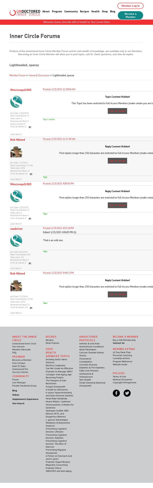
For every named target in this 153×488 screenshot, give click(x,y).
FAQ (14, 352)
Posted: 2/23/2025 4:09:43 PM (58, 183)
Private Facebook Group (24, 385)
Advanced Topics (58, 356)
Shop (105, 11)
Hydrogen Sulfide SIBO (57, 410)
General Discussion (39, 75)
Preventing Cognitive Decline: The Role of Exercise (56, 443)
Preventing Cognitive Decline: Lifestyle (56, 430)
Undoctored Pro (20, 369)
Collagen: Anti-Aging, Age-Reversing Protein (59, 376)
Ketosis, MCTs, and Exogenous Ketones (56, 415)
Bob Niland (17, 139)
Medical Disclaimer (122, 379)
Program (57, 11)
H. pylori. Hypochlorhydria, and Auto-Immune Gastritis (59, 394)
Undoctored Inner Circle (24, 343)
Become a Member (130, 15)
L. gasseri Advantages (57, 419)
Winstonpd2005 (20, 90)
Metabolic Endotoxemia (58, 422)
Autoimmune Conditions (91, 346)
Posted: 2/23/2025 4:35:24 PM (58, 228)
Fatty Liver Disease (88, 370)
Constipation (85, 361)
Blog (112, 11)
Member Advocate (21, 349)
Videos (15, 394)
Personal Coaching (122, 355)
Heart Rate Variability (56, 398)
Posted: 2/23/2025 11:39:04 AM (59, 89)
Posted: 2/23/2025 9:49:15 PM (58, 272)
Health (95, 11)
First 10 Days (18, 363)
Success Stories (20, 372)
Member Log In (131, 5)
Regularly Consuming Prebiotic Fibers (57, 466)
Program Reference (122, 361)
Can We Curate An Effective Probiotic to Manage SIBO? (59, 370)
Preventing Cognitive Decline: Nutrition (56, 436)
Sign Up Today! (117, 111)
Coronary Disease (88, 364)
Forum (15, 379)
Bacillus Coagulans (56, 365)
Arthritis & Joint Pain (89, 343)
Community (71, 11)
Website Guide (120, 364)
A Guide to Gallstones (57, 389)
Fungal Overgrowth (55, 386)
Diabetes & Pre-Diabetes (92, 367)
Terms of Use (119, 376)
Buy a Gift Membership (124, 340)
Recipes (84, 11)
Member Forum (17, 75)
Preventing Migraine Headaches (56, 451)
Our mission (18, 346)
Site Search (18, 403)
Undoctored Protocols (88, 338)
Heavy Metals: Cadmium (58, 401)
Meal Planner (52, 343)
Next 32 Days (19, 366)
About (46, 11)
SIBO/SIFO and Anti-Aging (58, 471)
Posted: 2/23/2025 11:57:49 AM (59, 139)
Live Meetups (19, 382)
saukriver (16, 228)
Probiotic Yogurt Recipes (58, 461)
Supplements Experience (25, 399)
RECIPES (51, 336)
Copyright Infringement (124, 382)
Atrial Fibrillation (87, 349)
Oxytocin (50, 425)
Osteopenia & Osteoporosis (86, 375)
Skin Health (85, 379)
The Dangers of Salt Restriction (56, 382)
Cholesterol (85, 358)
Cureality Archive (121, 358)
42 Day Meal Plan (122, 352)
